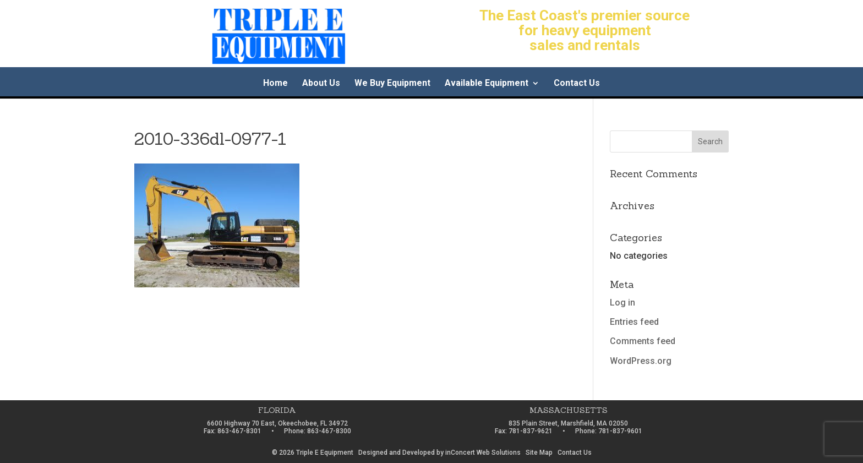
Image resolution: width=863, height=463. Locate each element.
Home (275, 83)
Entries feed (634, 322)
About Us (321, 83)
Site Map (539, 452)
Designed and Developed (396, 452)
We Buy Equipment (392, 83)
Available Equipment (486, 83)
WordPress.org (640, 361)
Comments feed (642, 341)
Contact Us (577, 83)
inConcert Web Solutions (483, 452)
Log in (622, 302)
